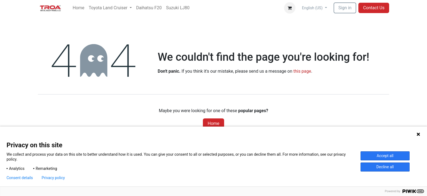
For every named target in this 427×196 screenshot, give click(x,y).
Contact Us (374, 7)
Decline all (385, 167)
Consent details (20, 178)
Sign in (345, 7)
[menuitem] (79, 7)
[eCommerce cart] (289, 8)
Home (213, 123)
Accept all (385, 156)
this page (302, 71)
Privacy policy (53, 178)
